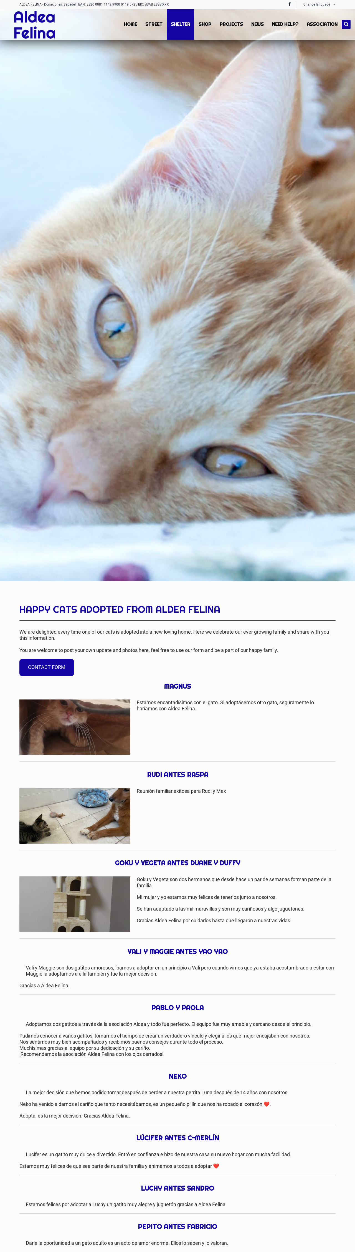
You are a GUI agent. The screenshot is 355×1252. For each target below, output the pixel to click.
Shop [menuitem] (204, 24)
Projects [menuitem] (230, 24)
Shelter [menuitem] (180, 24)
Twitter (320, 596)
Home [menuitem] (129, 24)
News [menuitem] (257, 24)
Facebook (309, 596)
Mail (331, 596)
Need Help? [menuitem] (285, 24)
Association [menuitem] (321, 24)
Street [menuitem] (153, 24)
